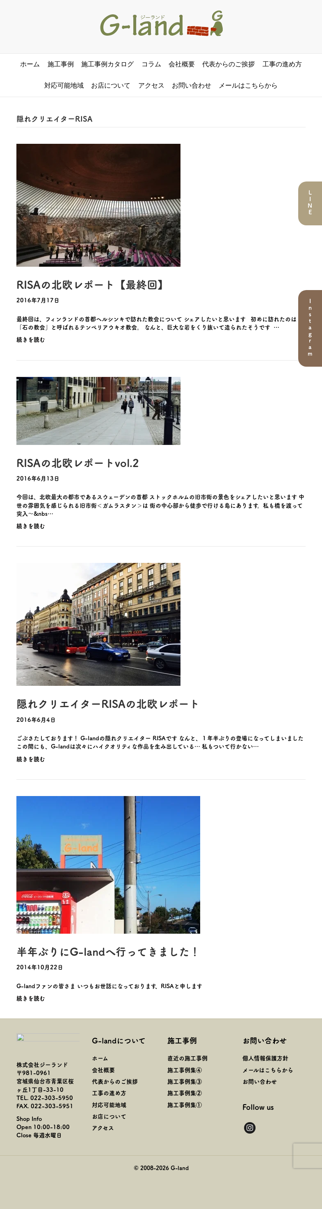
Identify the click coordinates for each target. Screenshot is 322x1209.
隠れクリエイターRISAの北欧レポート (108, 703)
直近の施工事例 (187, 1058)
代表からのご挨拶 (228, 64)
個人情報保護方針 (265, 1058)
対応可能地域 (64, 85)
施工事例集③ (184, 1081)
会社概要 (182, 64)
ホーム (30, 64)
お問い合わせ (191, 85)
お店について (110, 85)
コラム (151, 64)
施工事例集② (184, 1093)
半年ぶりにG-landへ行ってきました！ (108, 951)
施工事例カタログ (107, 64)
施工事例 (61, 64)
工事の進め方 (282, 64)
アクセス (151, 85)
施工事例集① (184, 1104)
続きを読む (30, 339)
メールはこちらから (248, 85)
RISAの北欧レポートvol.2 (77, 462)
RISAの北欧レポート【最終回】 (92, 284)
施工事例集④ (184, 1070)
